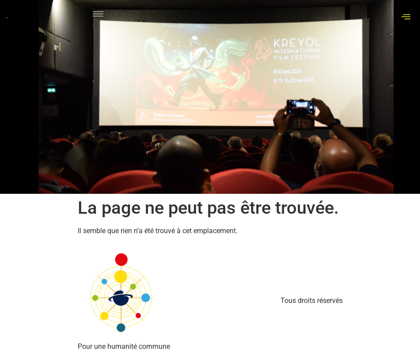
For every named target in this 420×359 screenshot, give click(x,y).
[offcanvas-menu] (405, 17)
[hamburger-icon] (98, 14)
